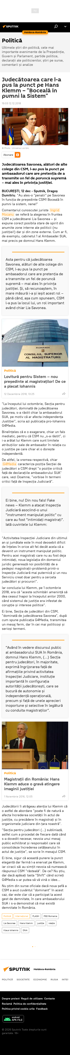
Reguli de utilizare (32, 998)
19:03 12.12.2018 (11, 103)
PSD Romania (50, 916)
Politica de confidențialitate (29, 1003)
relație (52, 923)
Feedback (42, 1008)
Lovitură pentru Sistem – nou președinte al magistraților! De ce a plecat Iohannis (35, 381)
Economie (40, 979)
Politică (10, 370)
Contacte (49, 998)
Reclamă (7, 1003)
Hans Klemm (26, 923)
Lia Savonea (9, 923)
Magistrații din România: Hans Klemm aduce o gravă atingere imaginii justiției (32, 784)
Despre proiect (11, 998)
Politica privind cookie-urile (18, 1008)
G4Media (9, 464)
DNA (25, 930)
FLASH (35, 916)
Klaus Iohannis (11, 930)
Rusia (54, 979)
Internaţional (21, 916)
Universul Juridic (20, 148)
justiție (40, 923)
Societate (23, 979)
